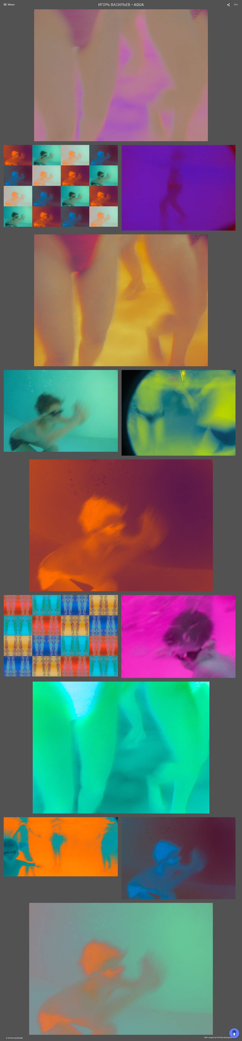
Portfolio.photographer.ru (226, 1037)
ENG (236, 5)
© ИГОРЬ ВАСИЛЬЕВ (14, 1038)
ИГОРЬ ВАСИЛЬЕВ (114, 5)
